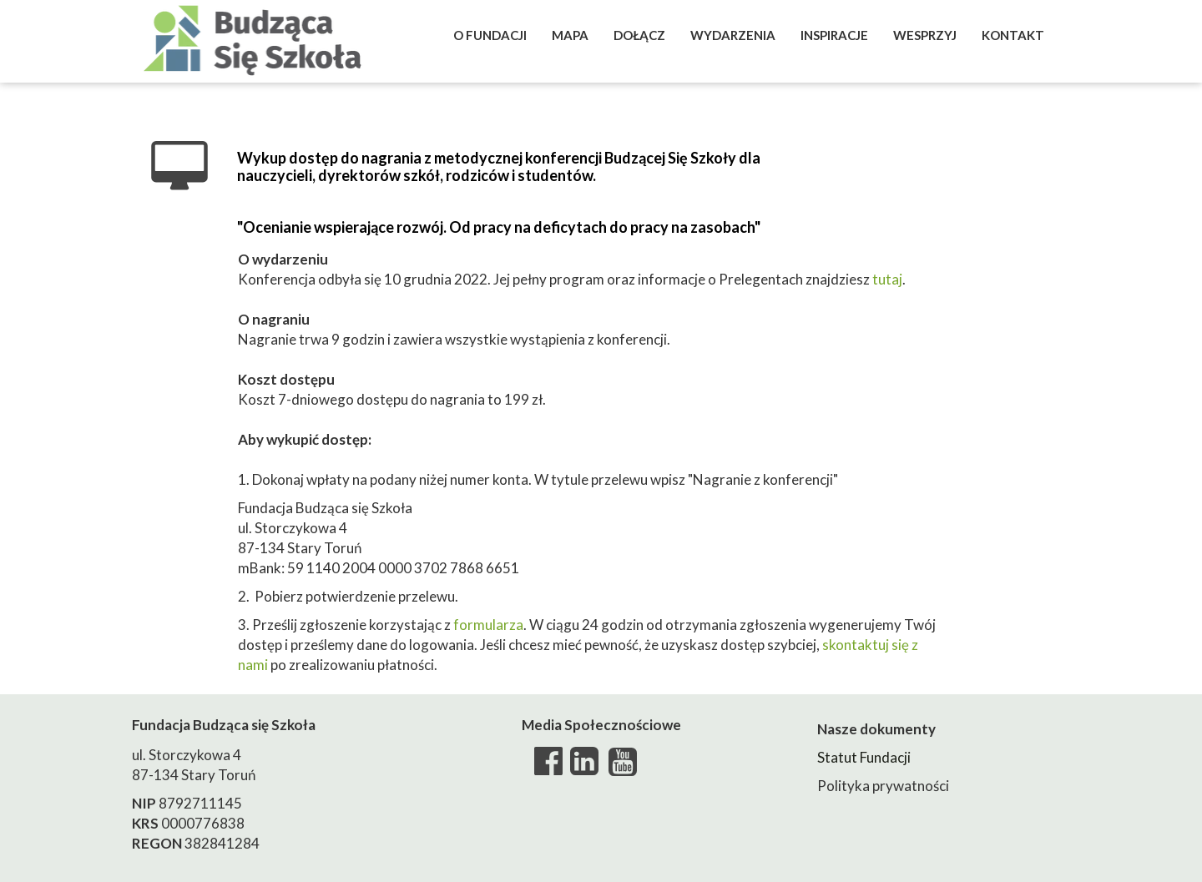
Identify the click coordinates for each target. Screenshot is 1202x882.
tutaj (887, 279)
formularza (488, 624)
